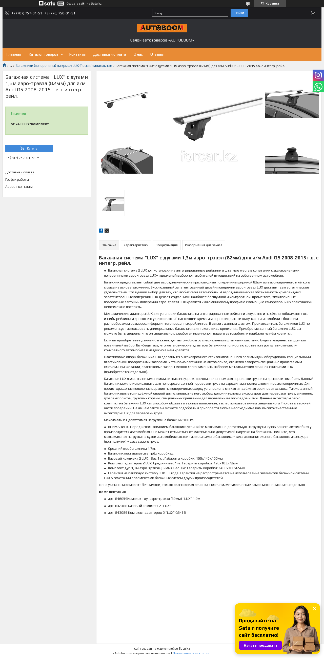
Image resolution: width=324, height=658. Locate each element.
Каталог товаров (43, 54)
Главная (13, 54)
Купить (32, 148)
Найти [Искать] (239, 13)
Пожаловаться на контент (192, 653)
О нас (138, 54)
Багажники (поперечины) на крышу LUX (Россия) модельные (64, 66)
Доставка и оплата (109, 54)
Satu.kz (184, 648)
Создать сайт (76, 3)
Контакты (77, 54)
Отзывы (157, 54)
